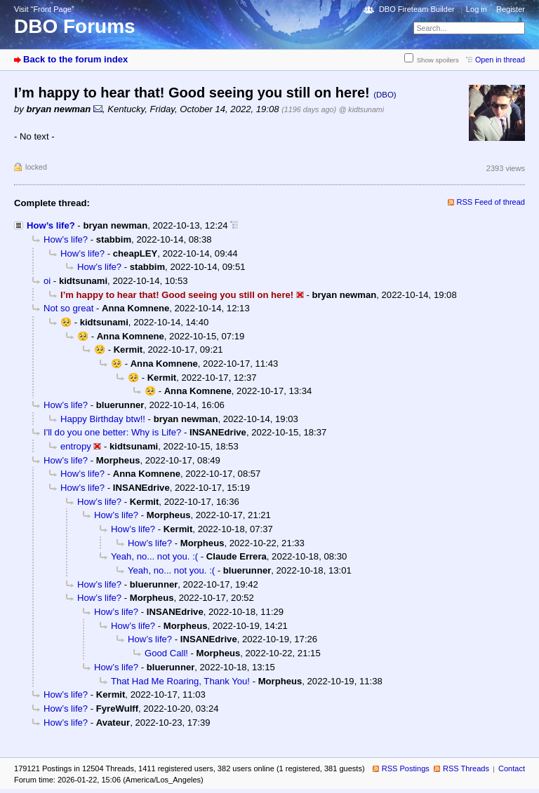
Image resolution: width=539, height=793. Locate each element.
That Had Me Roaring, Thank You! (180, 681)
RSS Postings (406, 768)
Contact (511, 768)
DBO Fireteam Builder (417, 9)
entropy (75, 446)
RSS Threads (466, 768)
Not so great (68, 308)
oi (47, 281)
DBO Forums (74, 26)
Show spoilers (438, 60)
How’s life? (51, 225)
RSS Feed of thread (491, 202)
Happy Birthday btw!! (102, 419)
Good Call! (166, 653)
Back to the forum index (75, 59)
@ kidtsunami (361, 109)
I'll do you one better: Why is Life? (112, 432)
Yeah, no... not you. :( (154, 556)
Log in (476, 9)
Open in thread (500, 59)
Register (510, 9)
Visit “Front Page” (44, 9)
